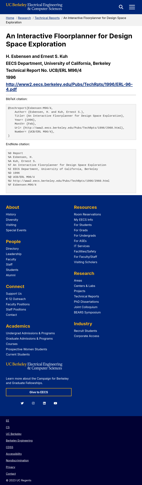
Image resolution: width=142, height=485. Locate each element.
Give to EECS (38, 392)
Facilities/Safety (85, 251)
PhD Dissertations (86, 301)
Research (24, 18)
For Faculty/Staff (85, 257)
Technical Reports (47, 18)
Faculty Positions (18, 304)
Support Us (14, 293)
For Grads (81, 230)
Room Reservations (87, 214)
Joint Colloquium (85, 307)
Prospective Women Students (26, 349)
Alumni (11, 275)
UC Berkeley (13, 433)
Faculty (11, 259)
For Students (83, 225)
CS (8, 427)
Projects (79, 291)
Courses (12, 344)
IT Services (82, 246)
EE (7, 420)
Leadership (13, 254)
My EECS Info (83, 219)
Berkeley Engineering (19, 440)
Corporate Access (86, 336)
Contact (11, 315)
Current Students (18, 354)
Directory (12, 248)
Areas (78, 280)
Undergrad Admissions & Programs (30, 333)
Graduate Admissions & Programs (29, 338)
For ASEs (80, 241)
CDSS (9, 447)
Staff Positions (16, 309)
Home (10, 18)
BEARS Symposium (87, 312)
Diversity (12, 219)
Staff (9, 264)
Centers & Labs (84, 286)
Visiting (11, 225)
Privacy (10, 467)
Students (12, 270)
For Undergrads (85, 235)
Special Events (16, 230)
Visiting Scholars (85, 262)
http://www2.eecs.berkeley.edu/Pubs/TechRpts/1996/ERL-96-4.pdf (69, 87)
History (11, 214)
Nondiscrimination (17, 460)
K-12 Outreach (16, 299)
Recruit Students (85, 331)
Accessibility (14, 453)
